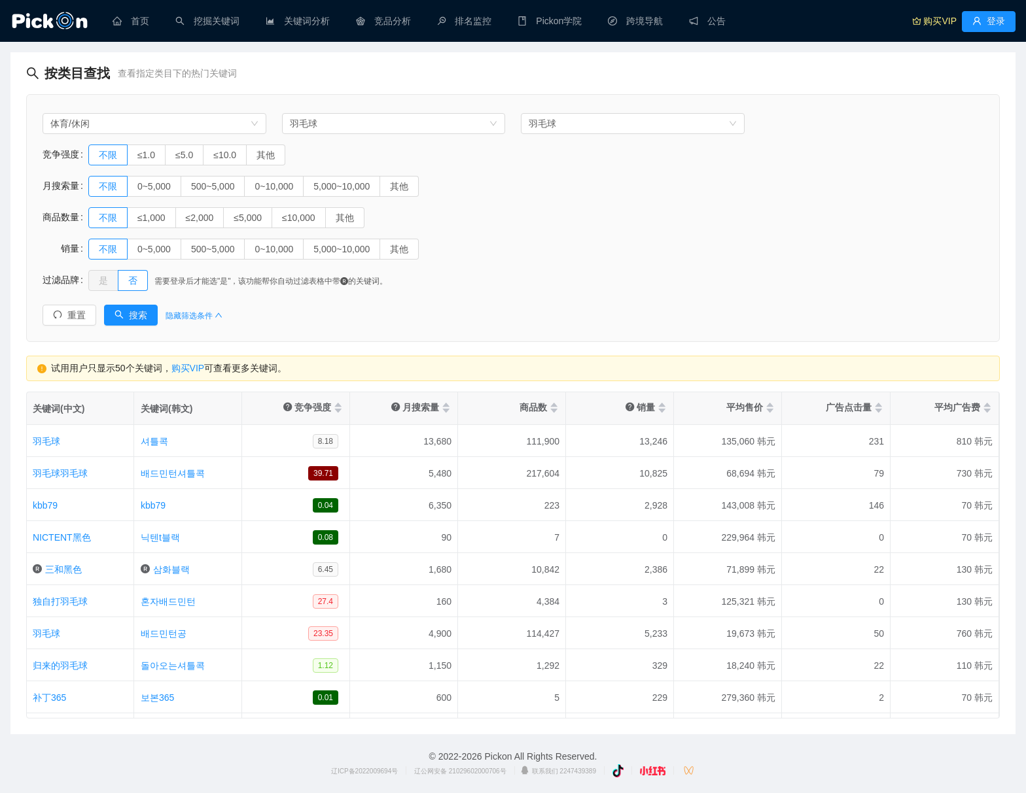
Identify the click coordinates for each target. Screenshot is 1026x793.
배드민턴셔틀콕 (173, 473)
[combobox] (154, 123)
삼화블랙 (171, 569)
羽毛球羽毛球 (60, 473)
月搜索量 (61, 185)
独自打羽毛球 (60, 601)
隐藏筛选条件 (194, 315)
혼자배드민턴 (168, 601)
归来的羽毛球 (60, 665)
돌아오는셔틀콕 (173, 665)
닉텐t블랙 (160, 537)
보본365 (157, 697)
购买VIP (188, 368)
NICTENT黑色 (62, 537)
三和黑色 (63, 569)
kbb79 (45, 505)
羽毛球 (46, 441)
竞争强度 (61, 154)
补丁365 (49, 697)
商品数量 (61, 217)
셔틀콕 (154, 441)
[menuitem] (130, 21)
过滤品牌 (61, 280)
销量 (61, 248)
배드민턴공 (163, 633)
